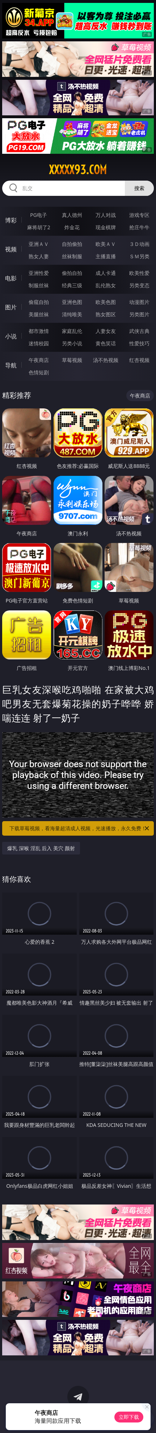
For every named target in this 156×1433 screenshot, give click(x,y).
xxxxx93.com (78, 169)
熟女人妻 (39, 256)
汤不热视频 (105, 360)
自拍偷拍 (72, 243)
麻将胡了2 (38, 227)
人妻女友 (106, 331)
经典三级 (72, 285)
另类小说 (72, 343)
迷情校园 (39, 343)
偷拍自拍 (72, 272)
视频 (11, 249)
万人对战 (106, 214)
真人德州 (72, 214)
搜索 (139, 188)
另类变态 (139, 285)
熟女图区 (106, 314)
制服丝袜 (39, 285)
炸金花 (72, 227)
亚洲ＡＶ (39, 243)
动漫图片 (139, 301)
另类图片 (139, 314)
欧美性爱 (139, 272)
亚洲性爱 (39, 272)
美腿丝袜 (39, 314)
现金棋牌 (106, 227)
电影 (11, 278)
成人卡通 (106, 272)
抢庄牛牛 (139, 227)
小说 (11, 336)
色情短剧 (39, 372)
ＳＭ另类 (139, 256)
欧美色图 (106, 301)
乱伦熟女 (106, 285)
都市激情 (39, 331)
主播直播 (106, 256)
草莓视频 (72, 360)
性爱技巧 (139, 343)
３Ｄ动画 (139, 243)
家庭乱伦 (72, 331)
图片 (11, 307)
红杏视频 (139, 360)
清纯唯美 (72, 314)
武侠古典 (139, 331)
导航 (11, 365)
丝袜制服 (72, 256)
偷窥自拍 (39, 301)
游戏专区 (139, 214)
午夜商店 (39, 360)
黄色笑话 (106, 343)
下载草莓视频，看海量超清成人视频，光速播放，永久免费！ (79, 828)
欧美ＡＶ (106, 243)
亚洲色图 (72, 301)
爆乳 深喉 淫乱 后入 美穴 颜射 (41, 848)
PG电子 (38, 214)
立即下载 (129, 1416)
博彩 (11, 220)
